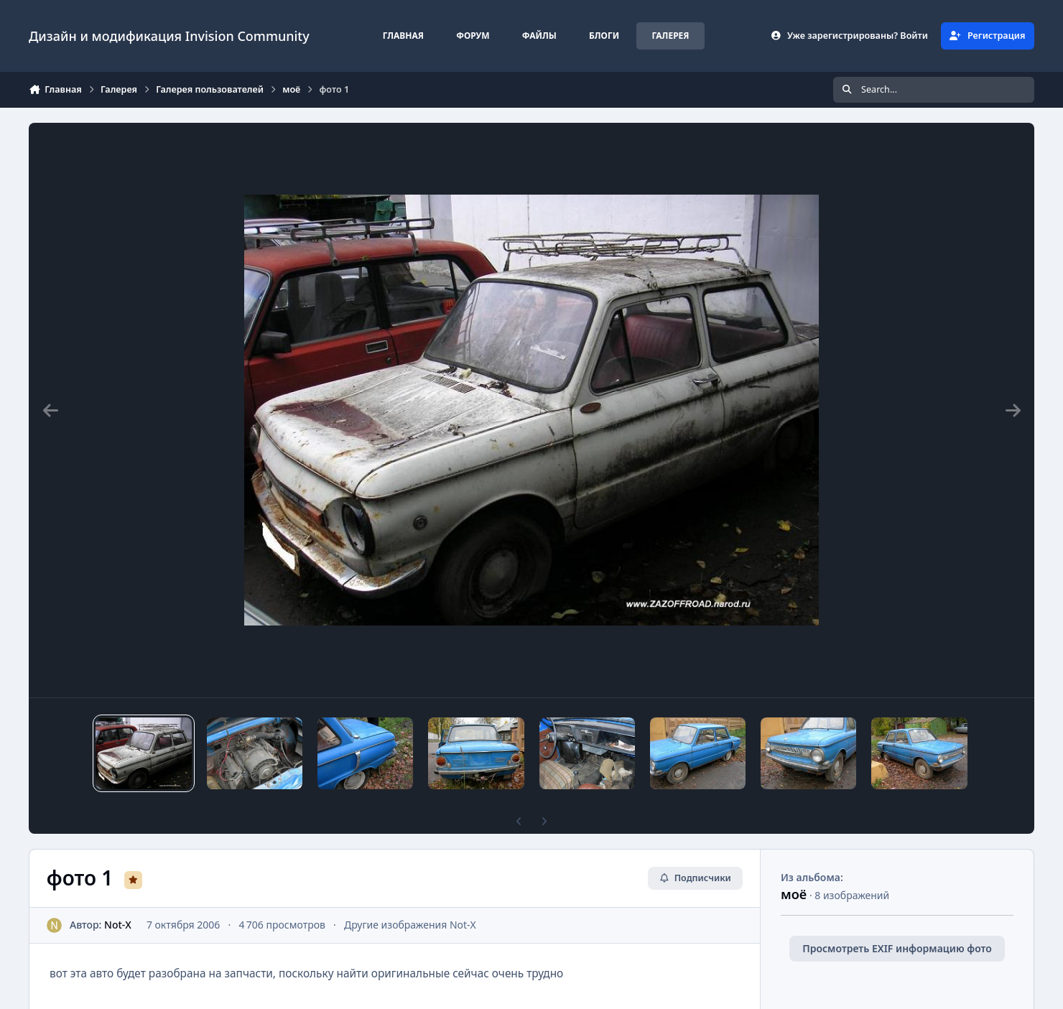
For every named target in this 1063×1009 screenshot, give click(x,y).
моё (794, 894)
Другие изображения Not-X (410, 924)
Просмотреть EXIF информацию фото (897, 948)
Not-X (117, 924)
